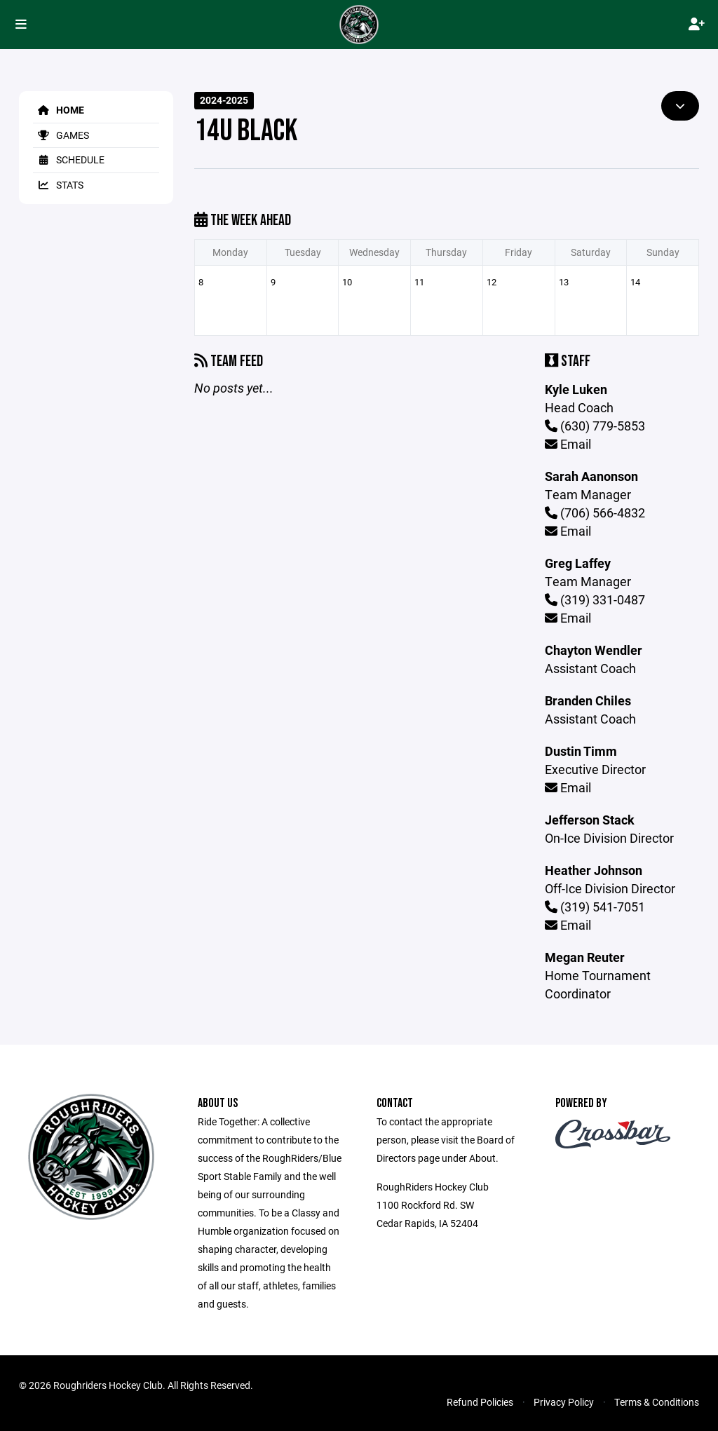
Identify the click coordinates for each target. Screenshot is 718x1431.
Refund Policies (480, 1402)
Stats (58, 184)
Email (568, 443)
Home (58, 109)
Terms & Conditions (656, 1402)
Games (61, 135)
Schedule (68, 159)
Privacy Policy (564, 1402)
